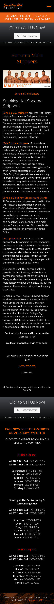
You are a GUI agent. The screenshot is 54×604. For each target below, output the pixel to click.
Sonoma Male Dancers (27, 93)
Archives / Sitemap (35, 600)
